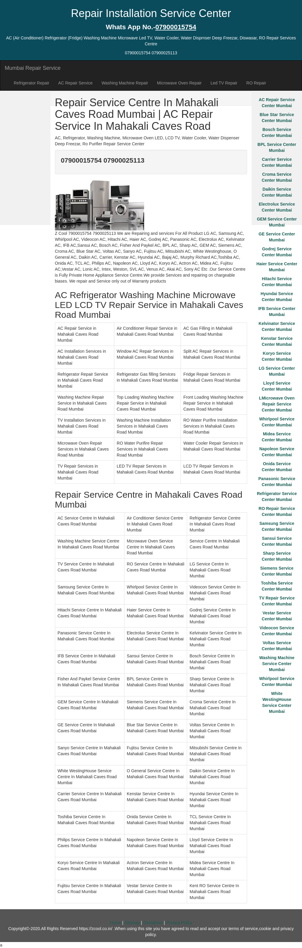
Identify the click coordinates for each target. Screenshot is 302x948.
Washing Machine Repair (124, 83)
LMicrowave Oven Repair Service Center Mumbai (277, 404)
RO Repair (256, 83)
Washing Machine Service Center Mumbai (277, 663)
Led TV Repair (224, 83)
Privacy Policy (179, 922)
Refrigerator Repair (31, 83)
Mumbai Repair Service (33, 68)
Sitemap (132, 922)
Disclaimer (153, 922)
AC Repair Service (75, 83)
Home (115, 922)
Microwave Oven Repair (179, 83)
